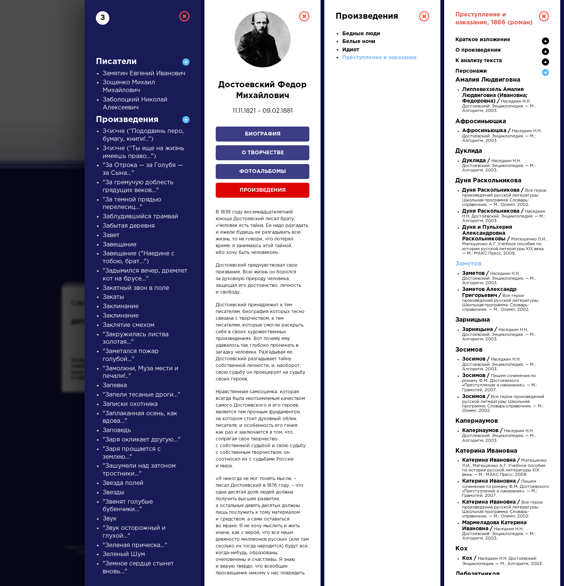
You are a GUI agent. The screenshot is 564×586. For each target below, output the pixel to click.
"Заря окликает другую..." (142, 440)
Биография (263, 134)
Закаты (113, 297)
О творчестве (263, 153)
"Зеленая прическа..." (135, 545)
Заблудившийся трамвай (140, 216)
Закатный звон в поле (136, 288)
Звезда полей (123, 483)
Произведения (263, 190)
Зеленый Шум (124, 554)
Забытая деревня (129, 226)
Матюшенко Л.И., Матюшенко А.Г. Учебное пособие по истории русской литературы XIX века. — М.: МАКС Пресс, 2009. (504, 240)
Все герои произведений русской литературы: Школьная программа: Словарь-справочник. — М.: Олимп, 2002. (500, 300)
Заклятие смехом (128, 325)
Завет (111, 235)
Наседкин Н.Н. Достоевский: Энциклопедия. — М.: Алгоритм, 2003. (499, 100)
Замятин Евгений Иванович (144, 73)
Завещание (119, 245)
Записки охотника (130, 404)
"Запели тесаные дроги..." (142, 395)
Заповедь (117, 430)
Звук (109, 519)
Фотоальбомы (262, 171)
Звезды (113, 492)
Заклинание (121, 306)
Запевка (115, 385)
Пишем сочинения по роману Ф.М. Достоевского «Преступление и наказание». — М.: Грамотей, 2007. (505, 489)
